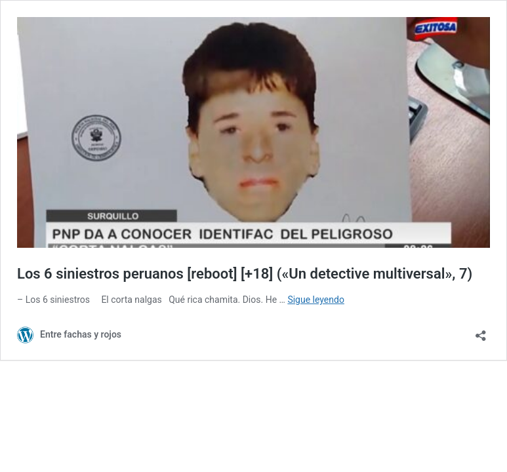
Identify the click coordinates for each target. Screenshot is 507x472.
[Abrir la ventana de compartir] (481, 331)
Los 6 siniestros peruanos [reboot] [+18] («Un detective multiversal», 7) (244, 274)
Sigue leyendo (315, 299)
